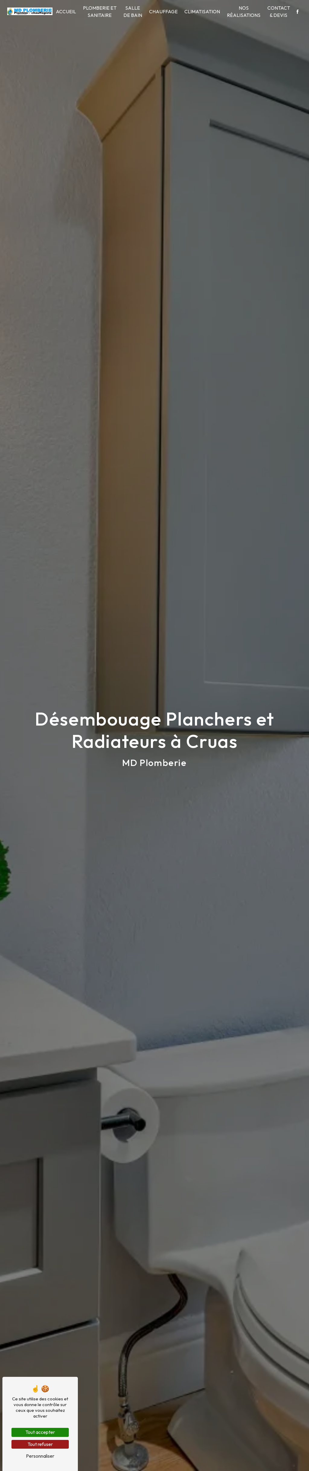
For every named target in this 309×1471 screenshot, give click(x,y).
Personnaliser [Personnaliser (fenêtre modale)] (40, 1456)
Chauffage (163, 11)
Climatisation (202, 11)
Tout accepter (40, 1432)
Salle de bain (132, 11)
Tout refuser (40, 1444)
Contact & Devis (278, 11)
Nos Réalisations (243, 11)
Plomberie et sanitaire (99, 11)
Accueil (66, 11)
